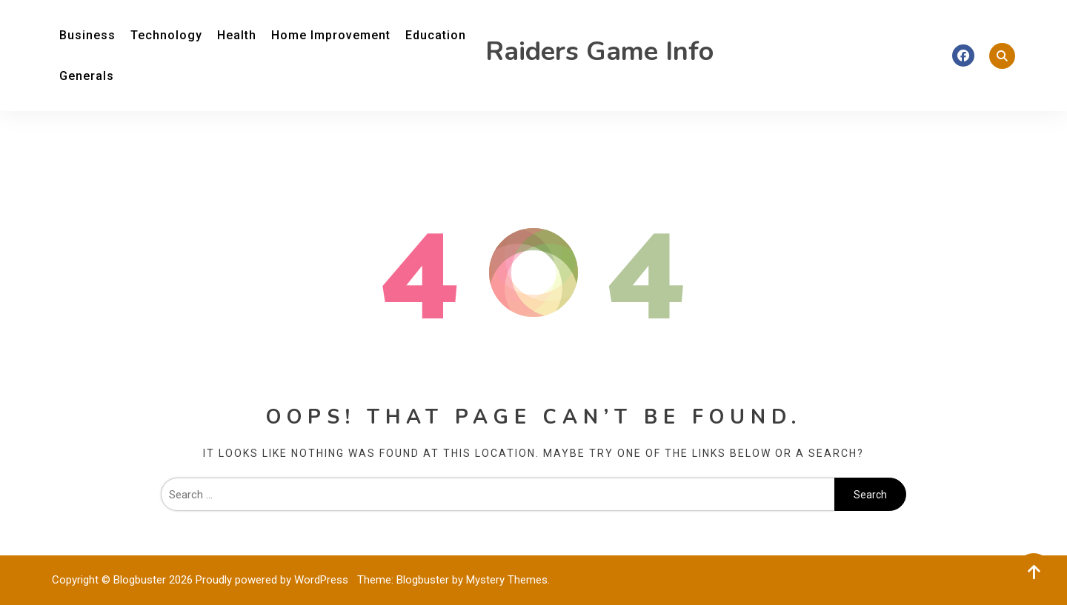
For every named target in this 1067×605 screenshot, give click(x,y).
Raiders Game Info (599, 51)
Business (87, 35)
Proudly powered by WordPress (273, 579)
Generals (86, 76)
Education (435, 35)
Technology (166, 35)
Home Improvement (330, 35)
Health (236, 35)
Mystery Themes (507, 579)
